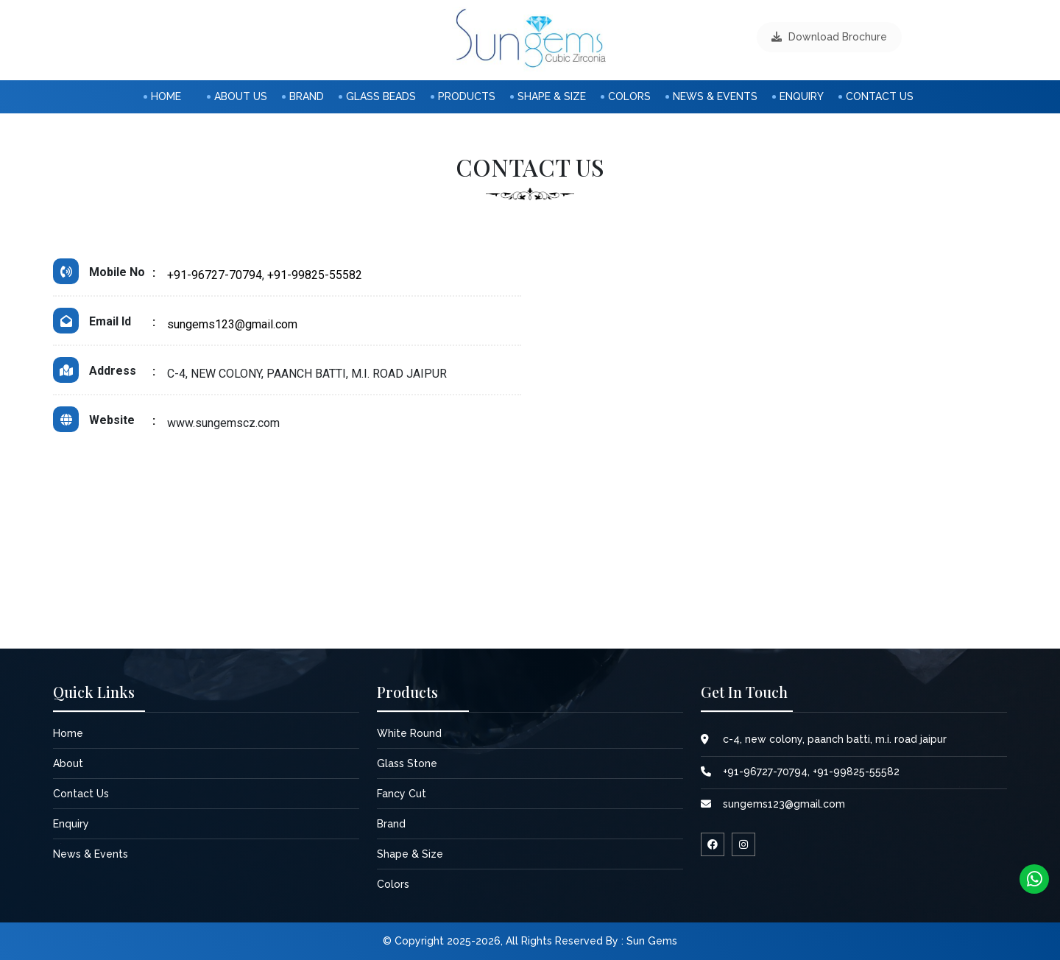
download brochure (829, 37)
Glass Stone (407, 763)
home (166, 96)
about (68, 763)
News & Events (715, 96)
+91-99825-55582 (314, 275)
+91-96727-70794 (214, 275)
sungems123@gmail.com (232, 324)
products (466, 96)
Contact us (880, 96)
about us (240, 96)
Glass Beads (381, 96)
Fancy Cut (401, 794)
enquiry (802, 96)
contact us (81, 794)
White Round (409, 733)
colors (629, 96)
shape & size (551, 96)
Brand (306, 96)
